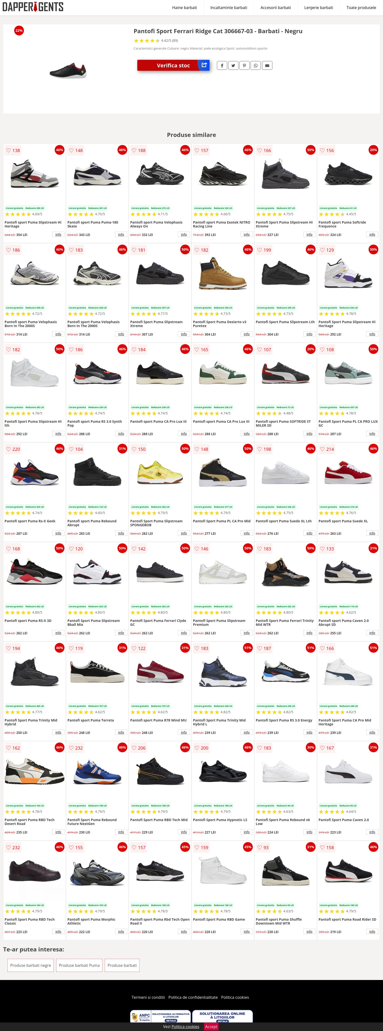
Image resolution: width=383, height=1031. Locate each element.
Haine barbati (184, 7)
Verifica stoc (183, 65)
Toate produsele (361, 7)
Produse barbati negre (30, 965)
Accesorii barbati (276, 7)
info (58, 234)
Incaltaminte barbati (228, 7)
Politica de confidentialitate (193, 997)
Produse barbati (122, 965)
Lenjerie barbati (318, 7)
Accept (211, 1026)
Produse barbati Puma (79, 965)
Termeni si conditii (148, 997)
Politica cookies (235, 997)
